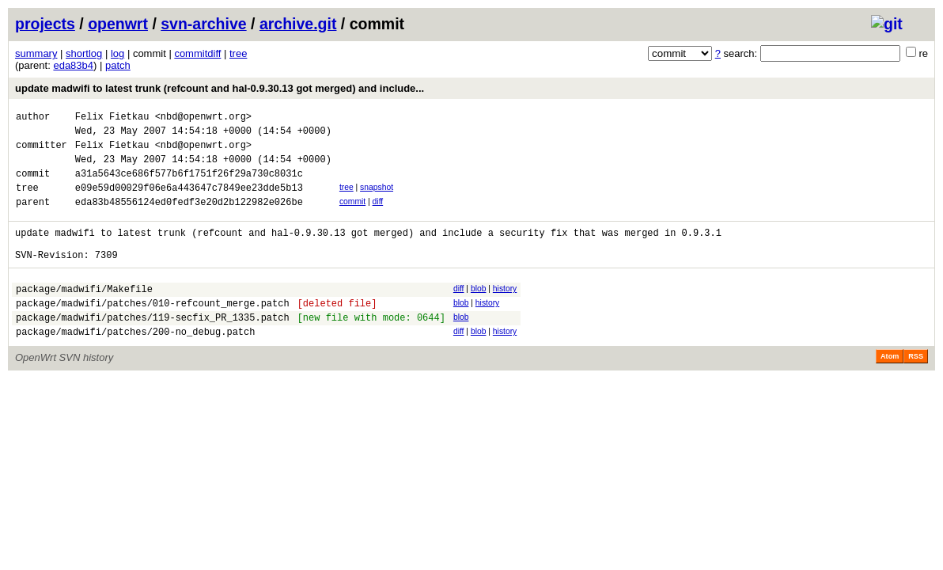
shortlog (84, 53)
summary (36, 53)
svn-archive (203, 23)
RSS (915, 389)
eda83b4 (73, 65)
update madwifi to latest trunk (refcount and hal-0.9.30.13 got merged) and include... (219, 88)
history (505, 312)
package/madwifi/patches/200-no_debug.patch (135, 364)
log (117, 53)
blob (479, 312)
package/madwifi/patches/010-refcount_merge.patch (153, 331)
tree (238, 53)
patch (118, 65)
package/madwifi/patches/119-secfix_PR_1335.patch (153, 348)
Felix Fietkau (112, 118)
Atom (890, 389)
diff (378, 215)
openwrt (118, 23)
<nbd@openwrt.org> (203, 118)
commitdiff (197, 53)
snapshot (376, 199)
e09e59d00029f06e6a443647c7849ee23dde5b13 (189, 201)
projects (45, 23)
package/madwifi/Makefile (84, 314)
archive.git (298, 23)
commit (352, 215)
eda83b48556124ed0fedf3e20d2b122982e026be (189, 218)
